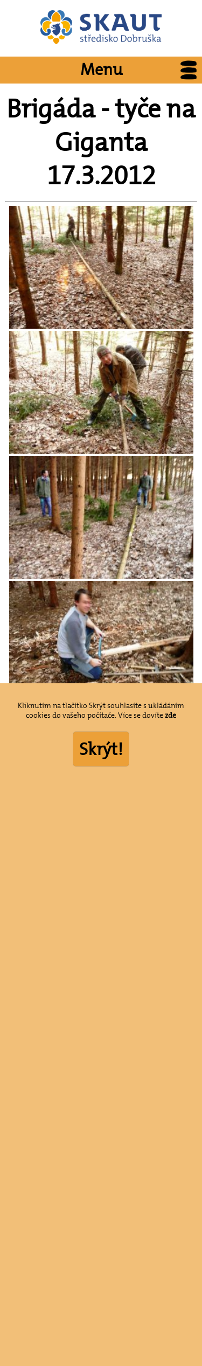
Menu (141, 70)
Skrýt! (101, 749)
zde (170, 715)
